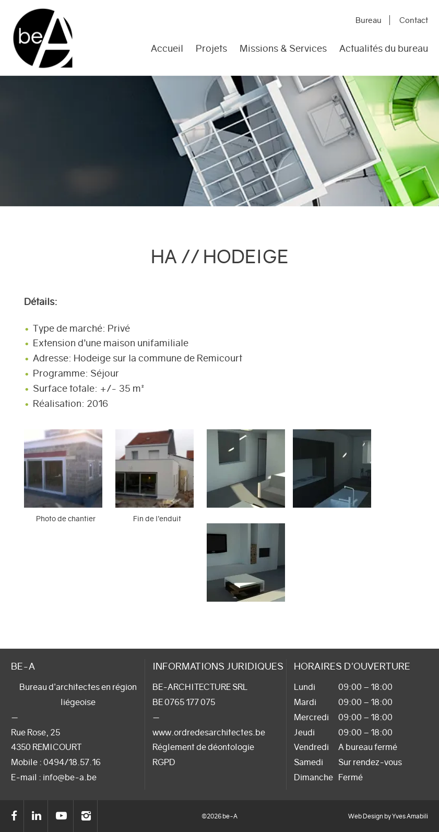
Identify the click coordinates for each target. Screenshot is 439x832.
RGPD (163, 762)
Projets (211, 49)
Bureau (372, 20)
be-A (43, 38)
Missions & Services (283, 49)
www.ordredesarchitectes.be (208, 732)
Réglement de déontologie (203, 747)
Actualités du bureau (383, 49)
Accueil (167, 49)
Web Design (365, 816)
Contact (414, 20)
